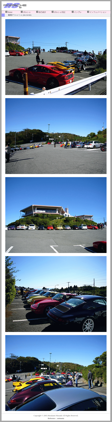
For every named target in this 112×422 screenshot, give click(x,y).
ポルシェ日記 (58, 12)
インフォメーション (96, 12)
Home (8, 12)
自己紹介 (41, 12)
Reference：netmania (56, 418)
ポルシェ (26, 12)
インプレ (77, 12)
